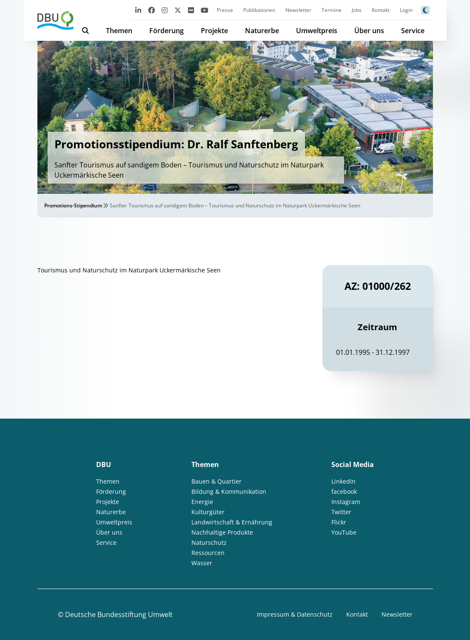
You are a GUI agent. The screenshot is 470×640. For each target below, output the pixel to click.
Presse (225, 10)
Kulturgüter (208, 512)
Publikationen (259, 10)
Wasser (201, 563)
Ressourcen (208, 553)
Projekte (214, 30)
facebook (344, 491)
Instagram (345, 502)
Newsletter (298, 10)
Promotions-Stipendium (73, 205)
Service (412, 30)
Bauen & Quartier (216, 481)
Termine (332, 10)
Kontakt (381, 10)
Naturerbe (262, 30)
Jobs (357, 10)
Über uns (369, 30)
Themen (119, 30)
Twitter (341, 512)
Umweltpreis (316, 30)
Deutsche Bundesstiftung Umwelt (119, 614)
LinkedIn (343, 481)
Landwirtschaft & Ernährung (231, 522)
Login (406, 10)
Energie (202, 502)
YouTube (343, 532)
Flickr (338, 522)
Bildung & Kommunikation (228, 491)
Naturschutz (209, 542)
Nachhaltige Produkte (222, 532)
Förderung (166, 30)
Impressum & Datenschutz (295, 614)
